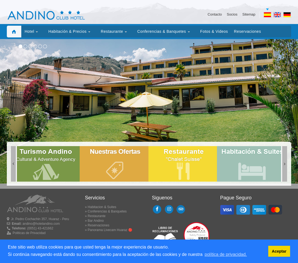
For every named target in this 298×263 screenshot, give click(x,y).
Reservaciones (98, 225)
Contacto (215, 14)
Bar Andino (96, 221)
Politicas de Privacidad (29, 233)
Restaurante (96, 216)
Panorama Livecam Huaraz (107, 230)
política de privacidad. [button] (226, 254)
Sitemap (248, 14)
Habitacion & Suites (102, 207)
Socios (232, 14)
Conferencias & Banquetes (107, 211)
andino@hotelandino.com (41, 224)
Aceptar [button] (279, 251)
